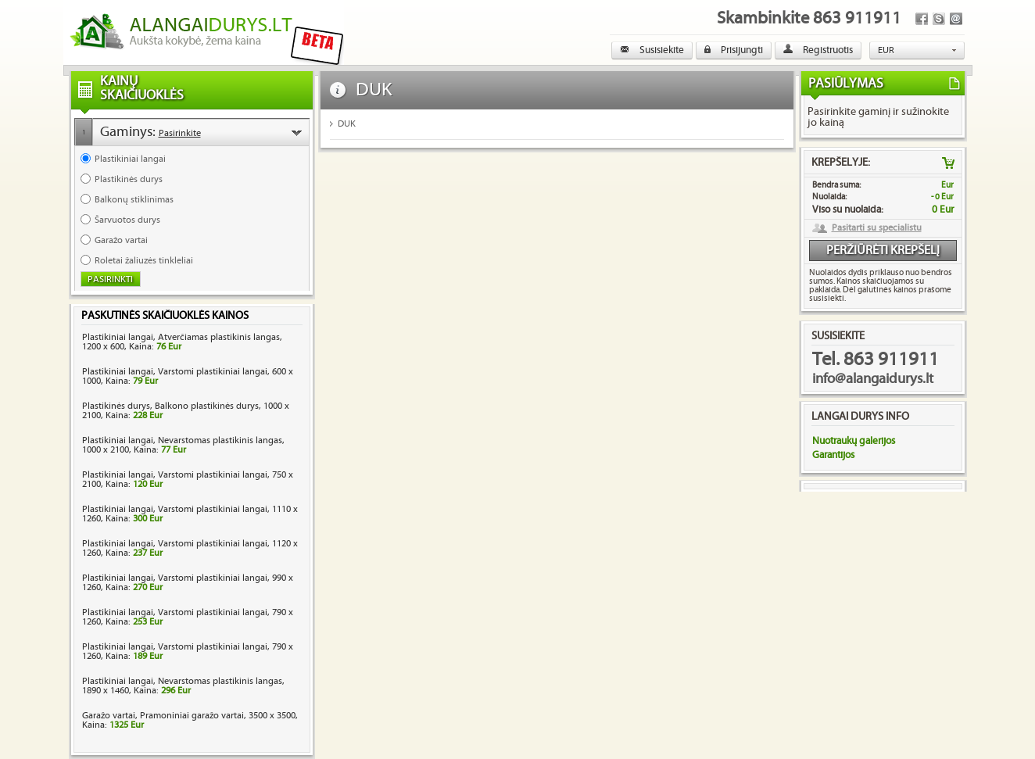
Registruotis (818, 50)
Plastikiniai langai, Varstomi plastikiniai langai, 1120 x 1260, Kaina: (190, 548)
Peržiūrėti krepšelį (883, 250)
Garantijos (833, 455)
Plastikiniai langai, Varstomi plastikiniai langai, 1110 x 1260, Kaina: (190, 513)
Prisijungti (733, 50)
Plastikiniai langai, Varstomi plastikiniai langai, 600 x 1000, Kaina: (187, 376)
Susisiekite (652, 50)
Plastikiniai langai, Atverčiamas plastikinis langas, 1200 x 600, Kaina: (182, 342)
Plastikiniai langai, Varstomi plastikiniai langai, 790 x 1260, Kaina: (187, 617)
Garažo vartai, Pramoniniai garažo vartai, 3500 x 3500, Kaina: (190, 720)
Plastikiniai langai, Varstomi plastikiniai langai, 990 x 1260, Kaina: (187, 582)
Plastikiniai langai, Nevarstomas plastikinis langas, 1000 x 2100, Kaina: (183, 445)
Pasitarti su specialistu (877, 228)
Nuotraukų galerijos (853, 441)
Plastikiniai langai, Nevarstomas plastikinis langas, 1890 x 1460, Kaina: (183, 685)
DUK (347, 124)
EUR (886, 50)
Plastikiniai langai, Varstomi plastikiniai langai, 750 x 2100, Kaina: (187, 479)
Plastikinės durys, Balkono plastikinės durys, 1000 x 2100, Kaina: (185, 410)
